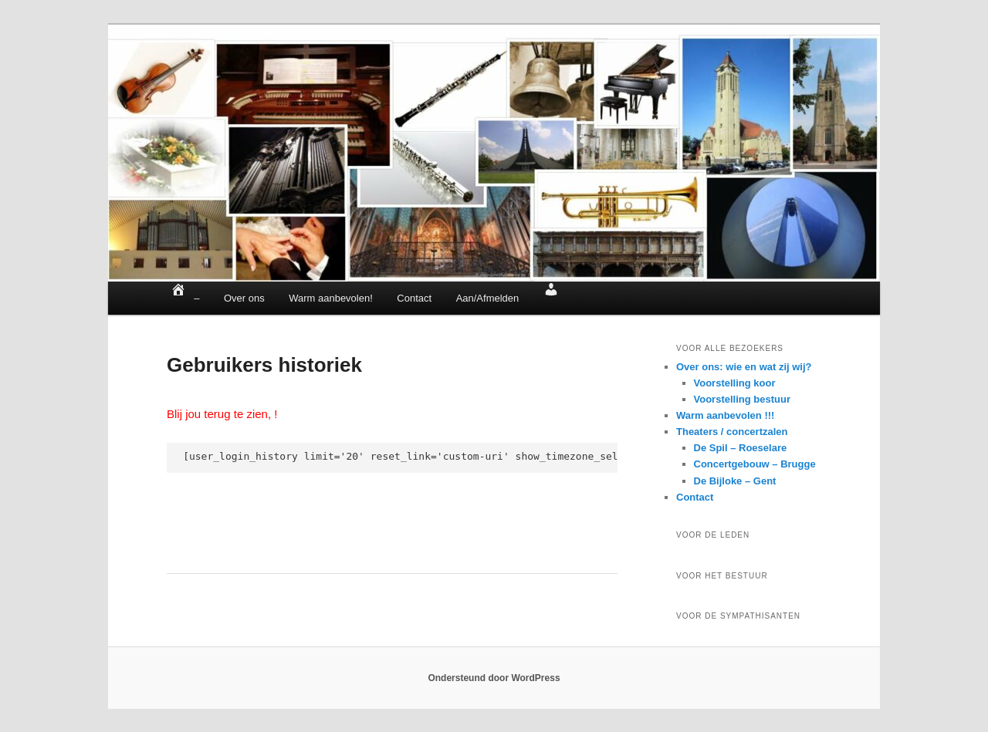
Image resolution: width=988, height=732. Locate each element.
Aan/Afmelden (487, 298)
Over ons (244, 298)
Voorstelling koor (735, 383)
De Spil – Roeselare (740, 448)
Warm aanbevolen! (331, 298)
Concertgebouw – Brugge (755, 464)
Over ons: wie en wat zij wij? (744, 367)
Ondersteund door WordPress (494, 678)
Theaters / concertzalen (732, 431)
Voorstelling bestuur (742, 399)
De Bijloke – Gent (735, 481)
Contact (414, 298)
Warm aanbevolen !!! (725, 415)
